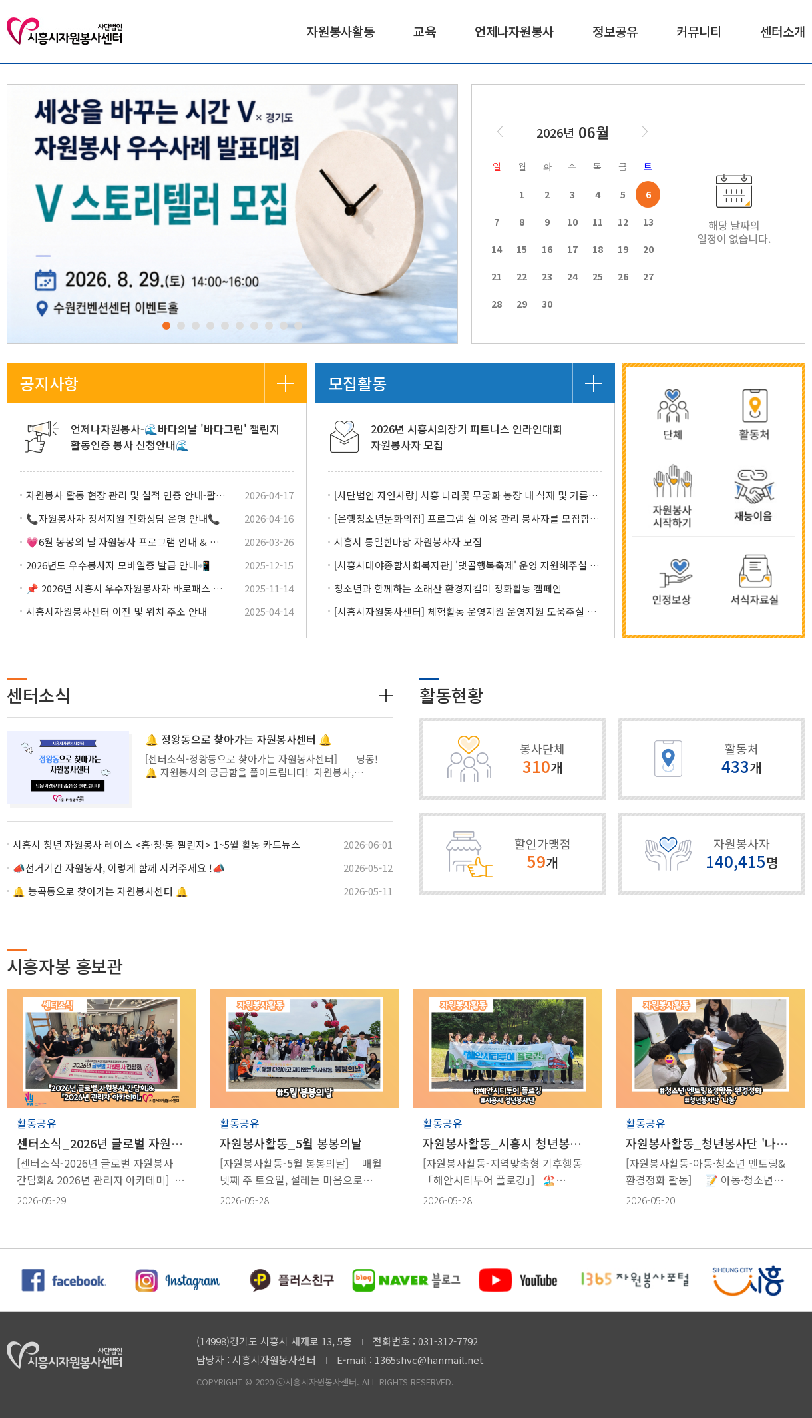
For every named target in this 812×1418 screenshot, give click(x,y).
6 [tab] (240, 326)
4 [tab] (210, 326)
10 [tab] (298, 326)
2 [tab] (181, 326)
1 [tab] (166, 326)
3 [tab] (196, 326)
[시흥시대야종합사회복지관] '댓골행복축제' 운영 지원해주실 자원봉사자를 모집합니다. (468, 565)
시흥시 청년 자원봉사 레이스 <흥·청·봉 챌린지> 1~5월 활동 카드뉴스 (156, 844)
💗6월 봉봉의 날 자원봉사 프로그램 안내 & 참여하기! (127, 542)
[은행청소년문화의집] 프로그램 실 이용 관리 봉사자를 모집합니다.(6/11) (468, 518)
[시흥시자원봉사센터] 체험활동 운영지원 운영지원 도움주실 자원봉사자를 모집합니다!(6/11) (468, 611)
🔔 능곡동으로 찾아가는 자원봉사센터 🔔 (100, 891)
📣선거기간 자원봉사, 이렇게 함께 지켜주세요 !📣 (119, 868)
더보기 (285, 383)
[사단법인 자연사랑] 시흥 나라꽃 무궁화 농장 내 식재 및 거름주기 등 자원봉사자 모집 (468, 495)
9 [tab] (284, 326)
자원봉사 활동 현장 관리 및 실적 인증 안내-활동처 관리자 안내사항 (127, 495)
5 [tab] (225, 326)
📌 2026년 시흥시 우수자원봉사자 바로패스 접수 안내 (127, 588)
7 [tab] (254, 326)
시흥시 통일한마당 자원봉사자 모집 (408, 542)
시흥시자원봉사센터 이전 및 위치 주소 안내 (116, 611)
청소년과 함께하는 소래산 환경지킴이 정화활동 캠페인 (448, 588)
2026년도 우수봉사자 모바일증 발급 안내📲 (118, 565)
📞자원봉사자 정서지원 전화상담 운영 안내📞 (123, 518)
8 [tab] (269, 326)
